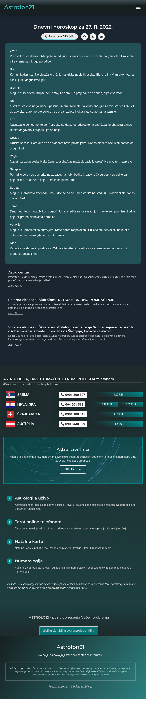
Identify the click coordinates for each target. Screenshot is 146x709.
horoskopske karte (76, 587)
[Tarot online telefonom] (9, 522)
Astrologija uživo (32, 498)
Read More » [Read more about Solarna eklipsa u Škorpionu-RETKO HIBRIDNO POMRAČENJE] (15, 313)
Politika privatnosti (59, 686)
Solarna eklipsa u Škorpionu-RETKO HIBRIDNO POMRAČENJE (61, 300)
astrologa (57, 583)
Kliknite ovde (73, 469)
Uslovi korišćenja (82, 686)
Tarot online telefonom (38, 521)
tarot (107, 583)
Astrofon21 (19, 7)
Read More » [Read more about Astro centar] (15, 286)
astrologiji (28, 583)
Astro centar (18, 272)
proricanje (118, 583)
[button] (138, 7)
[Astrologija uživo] (9, 498)
